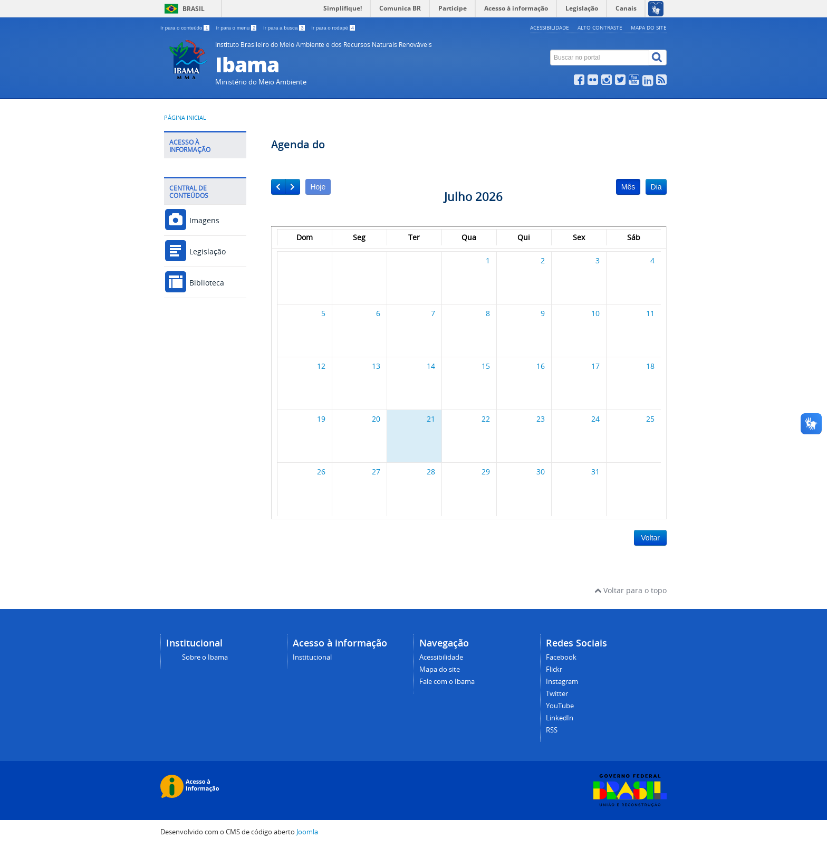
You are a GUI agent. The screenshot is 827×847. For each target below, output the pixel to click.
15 (486, 366)
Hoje (317, 187)
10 (595, 313)
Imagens (191, 220)
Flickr (554, 669)
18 (650, 366)
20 (376, 419)
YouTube (560, 705)
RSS (551, 730)
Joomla (307, 831)
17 (595, 366)
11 (650, 313)
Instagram (562, 681)
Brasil (193, 8)
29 (486, 472)
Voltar (650, 538)
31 (595, 472)
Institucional (312, 657)
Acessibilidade (549, 27)
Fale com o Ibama (447, 681)
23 (540, 419)
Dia (656, 187)
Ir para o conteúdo (185, 28)
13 (376, 366)
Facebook (561, 657)
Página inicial (185, 117)
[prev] (278, 186)
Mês (628, 187)
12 (321, 366)
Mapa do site (649, 27)
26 (321, 472)
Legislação (195, 251)
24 (595, 419)
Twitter (557, 693)
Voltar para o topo (630, 590)
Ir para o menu (237, 28)
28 (431, 472)
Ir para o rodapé (333, 28)
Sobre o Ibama (205, 657)
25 (650, 419)
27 (376, 472)
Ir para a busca (284, 28)
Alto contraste (600, 27)
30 (540, 472)
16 (540, 366)
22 (486, 419)
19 (321, 419)
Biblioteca (194, 283)
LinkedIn (559, 717)
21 (431, 419)
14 (431, 366)
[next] (292, 186)
